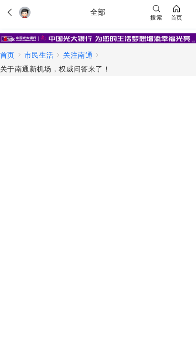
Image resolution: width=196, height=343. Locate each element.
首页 (7, 55)
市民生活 (39, 55)
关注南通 (78, 55)
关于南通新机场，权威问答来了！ (55, 69)
